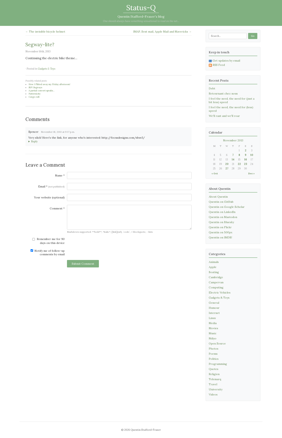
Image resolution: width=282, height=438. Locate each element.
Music (212, 333)
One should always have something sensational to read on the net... (141, 21)
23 (245, 164)
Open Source (217, 343)
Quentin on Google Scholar (227, 207)
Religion (214, 374)
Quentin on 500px (220, 232)
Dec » (251, 173)
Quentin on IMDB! (220, 237)
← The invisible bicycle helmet (45, 31)
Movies (213, 328)
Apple (212, 267)
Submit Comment (83, 263)
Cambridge (216, 277)
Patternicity (35, 93)
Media (213, 323)
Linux (212, 318)
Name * (60, 175)
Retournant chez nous (223, 93)
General (214, 302)
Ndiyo (212, 338)
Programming (218, 364)
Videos (213, 394)
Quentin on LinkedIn (222, 212)
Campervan (216, 282)
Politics (214, 359)
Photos (213, 348)
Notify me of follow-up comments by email (48, 252)
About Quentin (218, 196)
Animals (214, 262)
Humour (214, 308)
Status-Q (141, 7)
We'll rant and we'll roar (224, 116)
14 (233, 159)
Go (252, 36)
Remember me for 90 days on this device (48, 241)
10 (251, 155)
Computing (216, 287)
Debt (212, 88)
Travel (213, 384)
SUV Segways (35, 87)
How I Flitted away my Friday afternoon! (49, 84)
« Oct (215, 173)
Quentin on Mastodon (223, 217)
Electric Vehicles (219, 292)
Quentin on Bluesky (221, 222)
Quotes (213, 369)
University (215, 389)
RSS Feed (217, 65)
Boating (214, 272)
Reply (34, 141)
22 (239, 164)
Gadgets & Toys (46, 68)
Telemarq (215, 379)
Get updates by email (224, 60)
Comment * (57, 208)
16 (245, 159)
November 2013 (233, 140)
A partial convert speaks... (42, 90)
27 (226, 168)
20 (227, 164)
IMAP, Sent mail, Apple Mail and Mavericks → (162, 31)
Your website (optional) (49, 197)
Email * (51, 186)
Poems (213, 353)
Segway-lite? (39, 45)
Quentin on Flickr (220, 227)
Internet (214, 313)
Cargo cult (34, 96)
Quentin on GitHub (221, 202)
